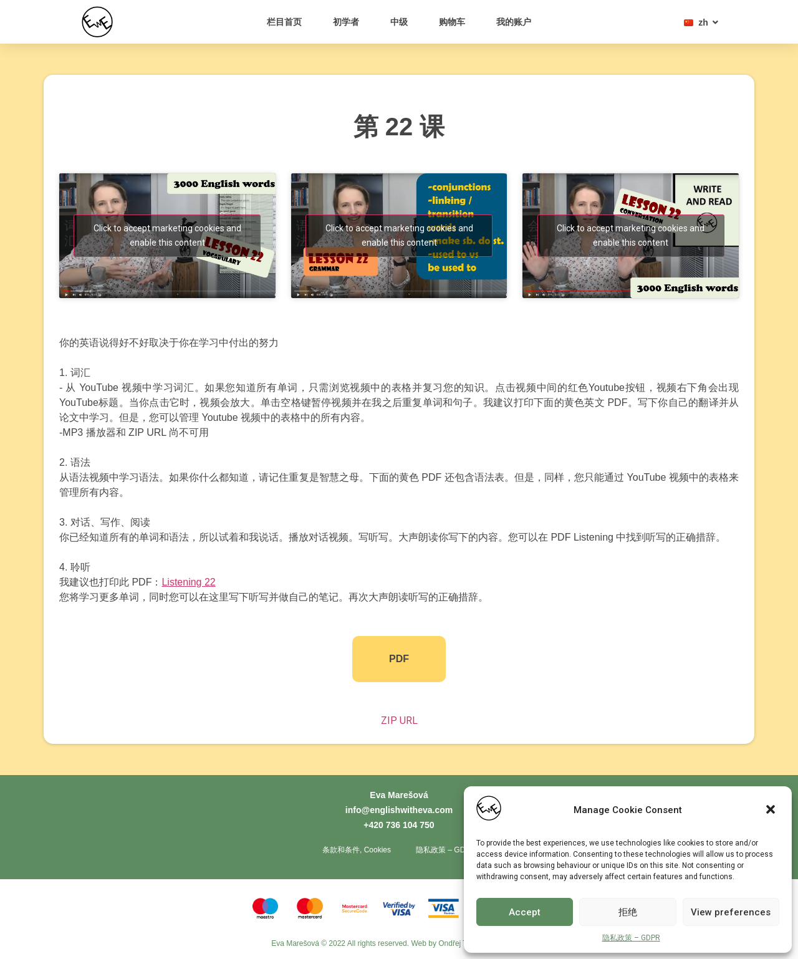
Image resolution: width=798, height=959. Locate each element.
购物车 (452, 22)
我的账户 (513, 22)
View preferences (731, 912)
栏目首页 (284, 22)
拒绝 (627, 912)
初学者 (346, 22)
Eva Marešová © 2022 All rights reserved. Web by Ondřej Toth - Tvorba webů (399, 943)
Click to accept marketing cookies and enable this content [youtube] (167, 235)
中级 (399, 22)
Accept (525, 912)
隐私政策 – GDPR (631, 937)
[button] (771, 810)
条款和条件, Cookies (356, 850)
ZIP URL (399, 720)
